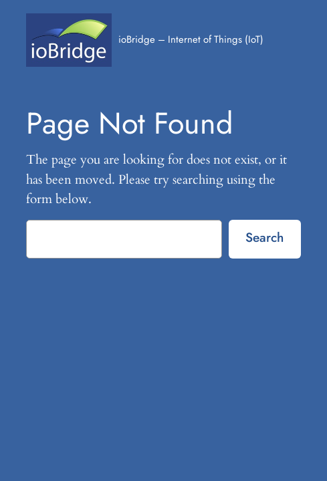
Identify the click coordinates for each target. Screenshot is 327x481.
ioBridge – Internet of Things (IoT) (190, 39)
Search (264, 237)
